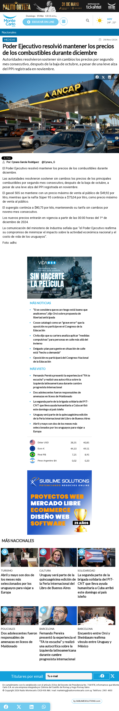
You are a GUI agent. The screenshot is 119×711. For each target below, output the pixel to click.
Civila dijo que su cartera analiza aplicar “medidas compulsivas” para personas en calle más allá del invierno (61, 339)
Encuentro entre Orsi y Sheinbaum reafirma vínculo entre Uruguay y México (94, 639)
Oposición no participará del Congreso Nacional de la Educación (60, 359)
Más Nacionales (18, 540)
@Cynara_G (48, 162)
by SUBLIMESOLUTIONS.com (86, 701)
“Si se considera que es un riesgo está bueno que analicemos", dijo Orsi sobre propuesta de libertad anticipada (60, 313)
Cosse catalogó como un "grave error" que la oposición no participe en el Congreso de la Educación (58, 326)
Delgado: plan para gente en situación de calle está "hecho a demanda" (59, 350)
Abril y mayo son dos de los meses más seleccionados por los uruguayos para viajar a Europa (59, 427)
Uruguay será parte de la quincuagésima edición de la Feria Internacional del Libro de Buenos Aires (61, 416)
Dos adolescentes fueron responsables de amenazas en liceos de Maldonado (57, 394)
